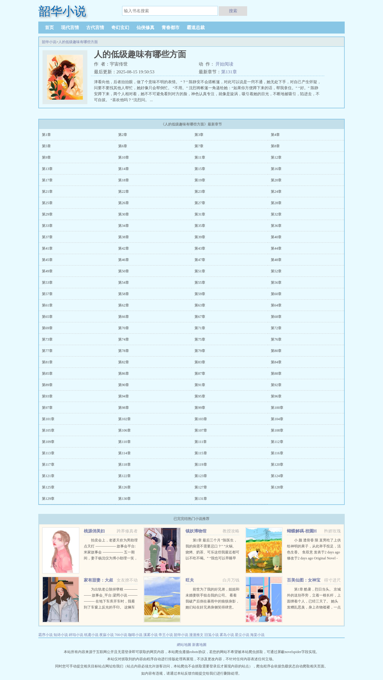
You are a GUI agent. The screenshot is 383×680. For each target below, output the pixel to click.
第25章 (47, 203)
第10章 (123, 157)
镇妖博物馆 (196, 531)
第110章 (124, 442)
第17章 (47, 180)
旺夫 (190, 580)
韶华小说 (49, 42)
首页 (49, 27)
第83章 (199, 362)
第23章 (199, 191)
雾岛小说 (227, 635)
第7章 (198, 146)
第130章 (124, 499)
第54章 (123, 282)
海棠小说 (257, 635)
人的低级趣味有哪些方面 (78, 42)
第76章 (276, 339)
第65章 (47, 317)
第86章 (123, 373)
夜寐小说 (106, 635)
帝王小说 (166, 635)
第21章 (47, 191)
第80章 (276, 351)
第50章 (123, 271)
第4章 (275, 135)
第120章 (277, 464)
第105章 (48, 430)
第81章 (47, 362)
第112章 (277, 442)
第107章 (200, 430)
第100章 (277, 408)
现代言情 (70, 27)
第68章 (276, 317)
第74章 (123, 339)
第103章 (200, 419)
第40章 (276, 237)
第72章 (276, 328)
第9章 (46, 157)
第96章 (276, 396)
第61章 (47, 305)
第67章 (199, 317)
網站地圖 (184, 645)
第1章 (46, 135)
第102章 (124, 419)
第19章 (199, 180)
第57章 (47, 294)
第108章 (277, 430)
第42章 (123, 248)
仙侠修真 (145, 27)
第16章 (276, 169)
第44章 (276, 248)
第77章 (47, 351)
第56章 (276, 282)
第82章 (123, 362)
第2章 (122, 135)
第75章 (199, 339)
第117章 (48, 464)
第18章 (123, 180)
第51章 (199, 271)
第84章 (276, 362)
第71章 (199, 328)
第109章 (48, 442)
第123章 (200, 476)
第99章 (199, 408)
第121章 (48, 476)
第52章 (276, 271)
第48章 (276, 260)
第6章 (122, 146)
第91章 (199, 385)
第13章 (47, 169)
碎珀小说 (76, 635)
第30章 (123, 214)
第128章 (277, 487)
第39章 (199, 237)
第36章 (276, 226)
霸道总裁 (196, 27)
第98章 (123, 408)
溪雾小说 (150, 635)
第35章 (199, 226)
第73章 (47, 339)
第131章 (229, 71)
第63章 (199, 305)
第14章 (123, 169)
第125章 (48, 487)
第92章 (276, 385)
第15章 (199, 169)
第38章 (123, 237)
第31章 (199, 214)
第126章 (124, 487)
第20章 (276, 180)
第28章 (276, 203)
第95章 (199, 396)
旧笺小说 (211, 635)
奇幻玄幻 (120, 27)
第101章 (48, 419)
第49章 (47, 271)
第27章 (199, 203)
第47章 (199, 260)
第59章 (199, 294)
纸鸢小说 (91, 635)
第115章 (200, 453)
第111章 (200, 442)
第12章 (276, 157)
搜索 (233, 10)
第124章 (277, 476)
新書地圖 (199, 645)
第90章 (123, 385)
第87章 (199, 373)
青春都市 (171, 27)
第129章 (48, 499)
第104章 (277, 419)
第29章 (47, 214)
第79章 (199, 351)
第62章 (123, 305)
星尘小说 (242, 635)
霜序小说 (45, 635)
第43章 (199, 248)
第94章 (123, 396)
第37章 (47, 237)
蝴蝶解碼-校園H (302, 531)
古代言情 (95, 27)
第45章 (47, 260)
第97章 (47, 408)
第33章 (47, 226)
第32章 (276, 214)
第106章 (124, 430)
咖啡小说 (135, 635)
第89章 (47, 385)
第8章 (275, 146)
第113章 (48, 453)
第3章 (198, 135)
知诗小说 (61, 635)
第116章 (277, 453)
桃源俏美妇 (94, 531)
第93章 (47, 396)
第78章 (123, 351)
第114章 (124, 453)
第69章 (47, 328)
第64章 (276, 305)
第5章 (46, 146)
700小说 (121, 635)
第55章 (199, 282)
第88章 (276, 373)
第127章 (200, 487)
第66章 (123, 317)
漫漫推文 (196, 635)
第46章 (123, 260)
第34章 (123, 226)
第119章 (200, 464)
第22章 (123, 191)
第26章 (123, 203)
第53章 (47, 282)
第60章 (276, 294)
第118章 (124, 464)
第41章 (47, 248)
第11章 (199, 157)
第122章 (124, 476)
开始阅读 (224, 64)
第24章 (276, 191)
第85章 (47, 373)
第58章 (123, 294)
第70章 (123, 328)
